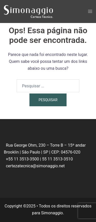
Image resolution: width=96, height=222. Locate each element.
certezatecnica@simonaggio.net (35, 165)
